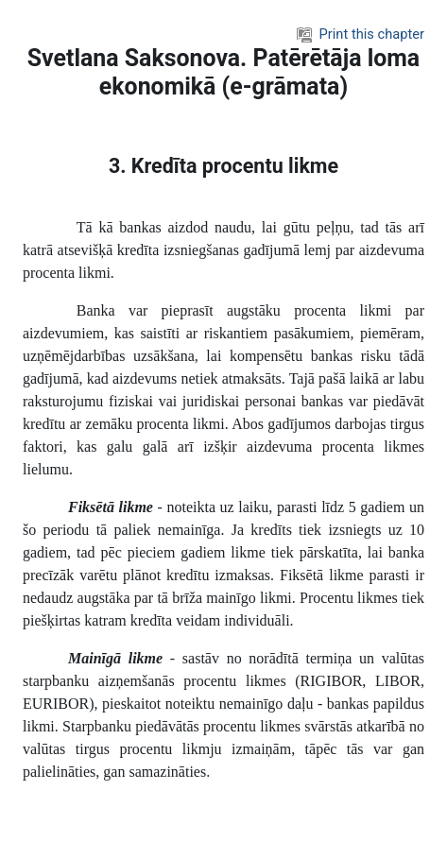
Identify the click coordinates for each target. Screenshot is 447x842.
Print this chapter (360, 34)
